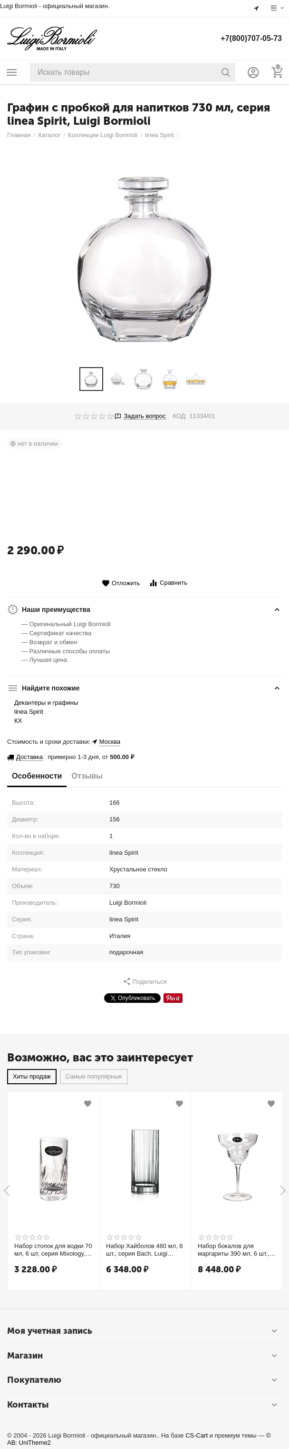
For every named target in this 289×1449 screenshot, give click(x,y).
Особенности (37, 776)
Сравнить (168, 583)
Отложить (121, 584)
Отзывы (86, 776)
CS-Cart (196, 1435)
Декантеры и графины (46, 702)
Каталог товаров (12, 72)
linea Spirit (28, 711)
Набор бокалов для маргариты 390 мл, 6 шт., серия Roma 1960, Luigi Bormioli (234, 1249)
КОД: (180, 416)
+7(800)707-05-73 (251, 38)
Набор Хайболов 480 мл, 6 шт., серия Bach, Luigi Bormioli (144, 1249)
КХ (18, 720)
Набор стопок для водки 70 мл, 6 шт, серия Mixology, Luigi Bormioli (53, 1249)
